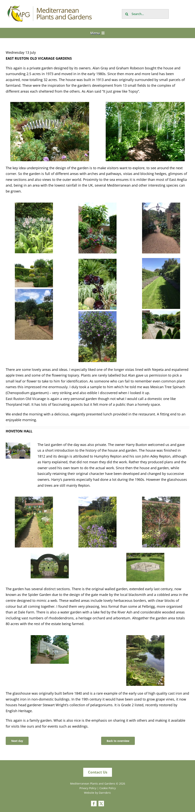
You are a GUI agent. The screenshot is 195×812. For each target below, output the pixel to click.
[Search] (126, 14)
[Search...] (145, 14)
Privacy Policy (87, 788)
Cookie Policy (107, 788)
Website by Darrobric (97, 792)
